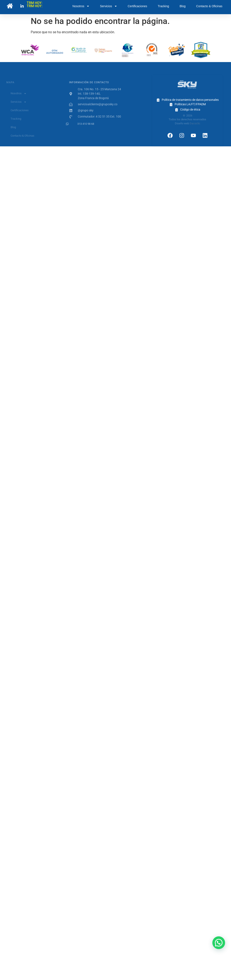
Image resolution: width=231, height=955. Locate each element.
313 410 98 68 (85, 123)
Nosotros (80, 6)
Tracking (163, 6)
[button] (218, 942)
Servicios (108, 6)
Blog (183, 6)
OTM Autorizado (54, 53)
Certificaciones (137, 6)
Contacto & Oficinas (209, 6)
